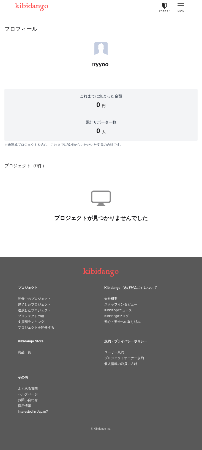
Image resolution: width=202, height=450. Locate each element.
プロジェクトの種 (31, 316)
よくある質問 (28, 388)
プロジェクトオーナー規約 (124, 358)
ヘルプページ (28, 394)
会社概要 (111, 299)
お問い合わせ (28, 400)
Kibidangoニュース (118, 310)
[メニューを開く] (181, 7)
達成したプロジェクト (34, 310)
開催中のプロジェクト (34, 299)
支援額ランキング (31, 322)
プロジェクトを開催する (36, 327)
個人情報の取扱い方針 (120, 364)
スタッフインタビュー (120, 304)
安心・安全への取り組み (122, 322)
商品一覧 (24, 352)
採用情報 (24, 406)
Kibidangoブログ (116, 316)
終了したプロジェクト (34, 304)
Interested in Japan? (33, 411)
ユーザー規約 (114, 352)
